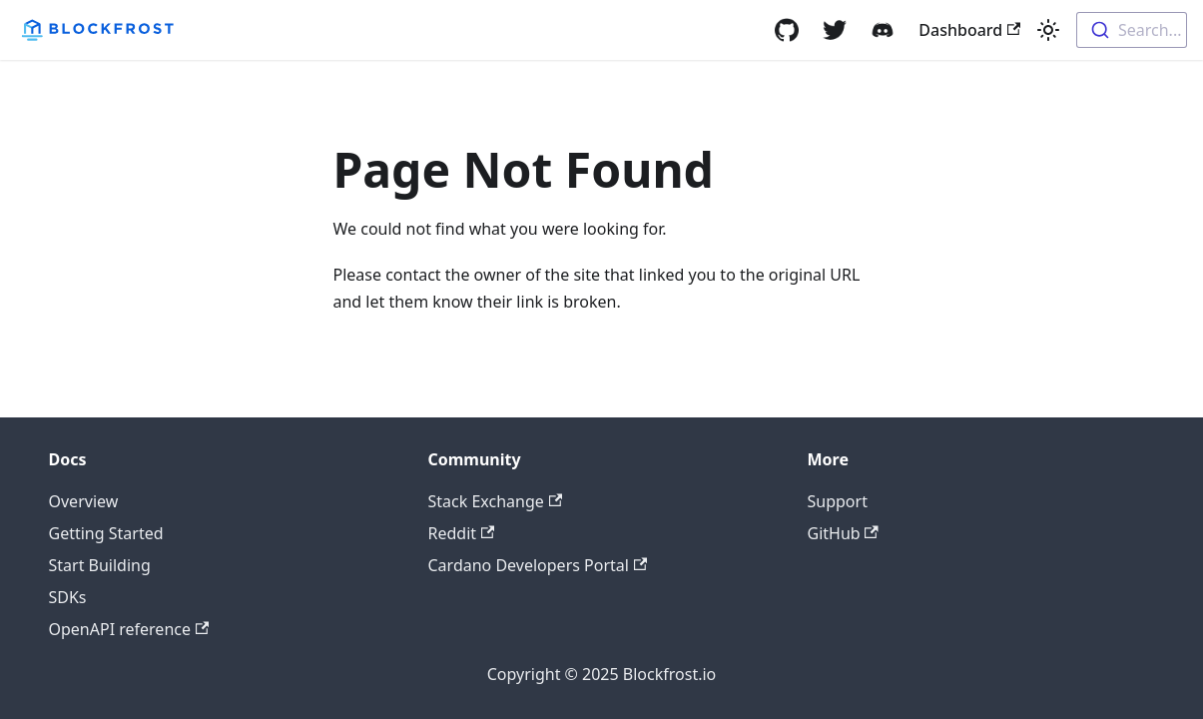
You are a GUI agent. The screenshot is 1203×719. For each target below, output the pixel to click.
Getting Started (106, 533)
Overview (84, 501)
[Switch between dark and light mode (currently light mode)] (1048, 30)
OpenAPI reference (129, 629)
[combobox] (1131, 30)
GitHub (843, 533)
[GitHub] (787, 30)
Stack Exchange (495, 501)
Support (838, 501)
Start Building (100, 565)
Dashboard (969, 30)
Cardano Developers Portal (538, 565)
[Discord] (882, 30)
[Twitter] (835, 30)
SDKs (68, 597)
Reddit (461, 533)
